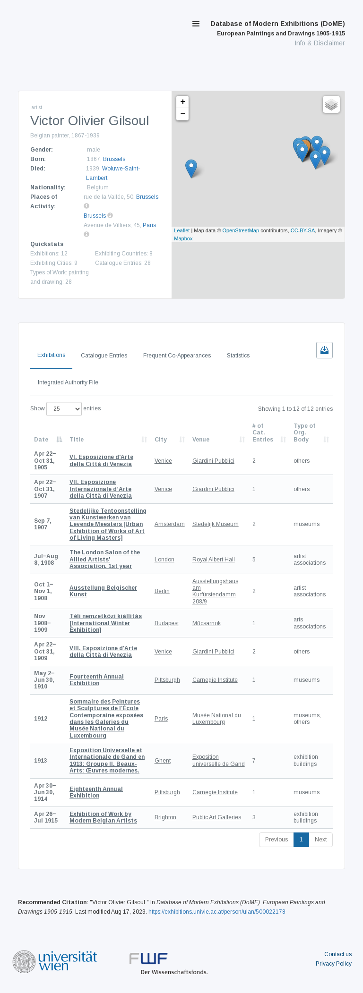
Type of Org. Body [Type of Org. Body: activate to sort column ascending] (304, 433)
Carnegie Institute (215, 680)
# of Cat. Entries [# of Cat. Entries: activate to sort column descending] (262, 433)
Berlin (162, 591)
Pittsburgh (167, 680)
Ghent (163, 760)
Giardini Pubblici (213, 461)
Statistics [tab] (238, 355)
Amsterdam (170, 524)
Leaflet (182, 230)
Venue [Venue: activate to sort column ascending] (200, 439)
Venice (163, 461)
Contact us (338, 954)
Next (321, 839)
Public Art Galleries (216, 817)
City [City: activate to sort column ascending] (161, 439)
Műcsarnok (206, 623)
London (164, 559)
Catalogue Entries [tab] (104, 355)
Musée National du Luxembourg (216, 718)
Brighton (165, 817)
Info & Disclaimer (319, 43)
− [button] (182, 114)
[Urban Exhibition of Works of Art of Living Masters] (108, 525)
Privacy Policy (334, 963)
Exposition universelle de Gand (218, 760)
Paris (149, 225)
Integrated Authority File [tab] (68, 382)
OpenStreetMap (240, 230)
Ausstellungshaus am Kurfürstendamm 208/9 (215, 591)
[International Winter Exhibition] (105, 623)
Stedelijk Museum (215, 524)
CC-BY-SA (303, 230)
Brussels (114, 159)
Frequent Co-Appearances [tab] (177, 355)
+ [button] (182, 102)
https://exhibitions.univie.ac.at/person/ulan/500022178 (216, 911)
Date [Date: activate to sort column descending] (41, 439)
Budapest (167, 623)
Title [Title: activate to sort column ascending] (76, 439)
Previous (276, 839)
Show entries (65, 409)
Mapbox (183, 238)
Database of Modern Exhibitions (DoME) (277, 28)
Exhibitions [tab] (51, 355)
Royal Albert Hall (213, 559)
